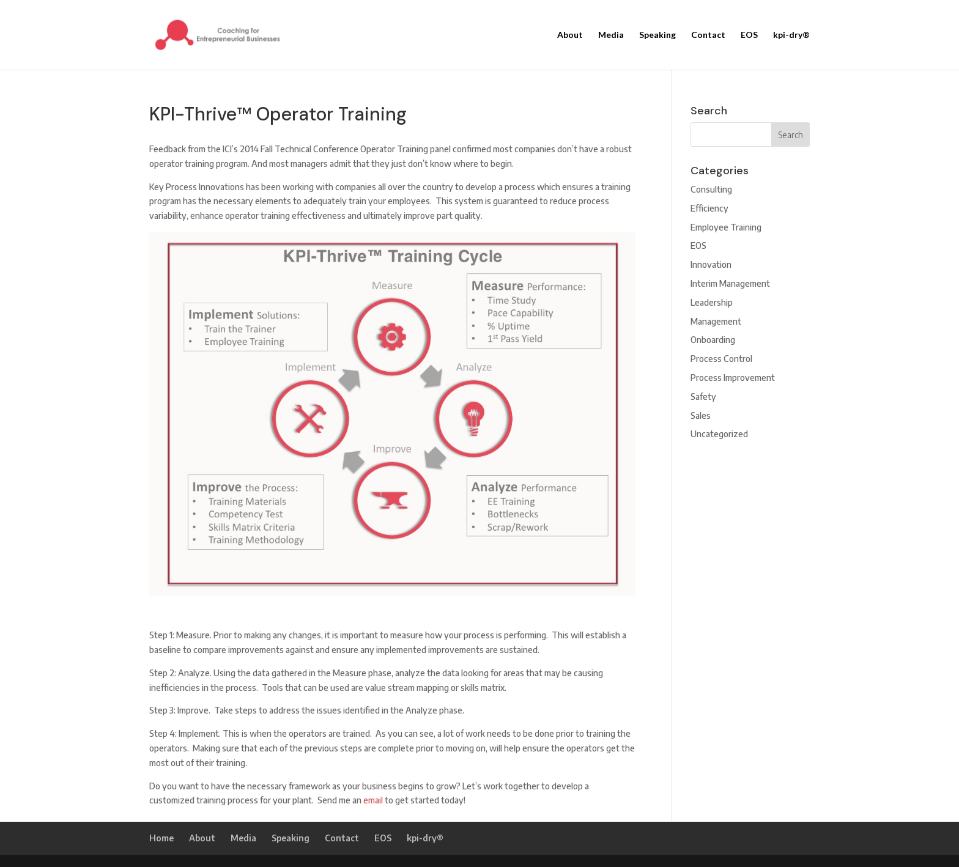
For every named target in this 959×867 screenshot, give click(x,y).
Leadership (712, 302)
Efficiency (709, 208)
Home (161, 838)
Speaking (657, 35)
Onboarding (713, 339)
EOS (749, 35)
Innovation (711, 264)
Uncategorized (719, 434)
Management (716, 321)
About (570, 35)
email (373, 800)
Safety (703, 396)
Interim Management (730, 283)
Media (611, 35)
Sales (701, 415)
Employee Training (726, 227)
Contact (708, 35)
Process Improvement (733, 377)
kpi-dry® (791, 35)
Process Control (721, 358)
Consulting (711, 189)
